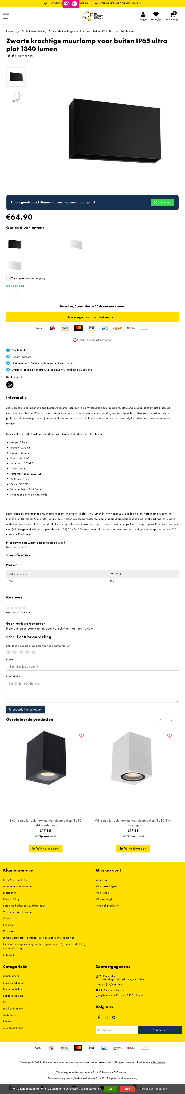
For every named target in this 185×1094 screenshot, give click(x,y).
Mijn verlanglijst (105, 899)
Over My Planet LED (15, 880)
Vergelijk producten (107, 905)
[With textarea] (92, 691)
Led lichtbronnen (13, 1008)
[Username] (92, 667)
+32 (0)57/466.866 (109, 984)
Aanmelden (160, 1030)
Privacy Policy (11, 899)
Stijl (5, 1002)
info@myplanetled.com (110, 990)
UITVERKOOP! (11, 976)
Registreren (102, 880)
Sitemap (8, 925)
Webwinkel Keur (81, 1072)
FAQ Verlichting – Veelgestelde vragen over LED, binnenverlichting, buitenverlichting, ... (45, 946)
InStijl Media (158, 1062)
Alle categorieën (13, 1028)
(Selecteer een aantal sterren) (38, 646)
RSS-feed (8, 955)
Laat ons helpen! (16, 547)
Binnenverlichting (13, 989)
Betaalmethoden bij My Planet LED (24, 905)
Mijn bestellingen (106, 886)
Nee (127, 1088)
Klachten (8, 931)
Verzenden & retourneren (18, 912)
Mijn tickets (102, 893)
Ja (110, 1088)
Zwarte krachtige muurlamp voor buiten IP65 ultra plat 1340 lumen (93, 31)
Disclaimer (9, 893)
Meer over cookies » (155, 1088)
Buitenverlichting (36, 31)
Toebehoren (10, 1015)
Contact (7, 918)
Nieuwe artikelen (13, 983)
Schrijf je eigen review (19, 55)
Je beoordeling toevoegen (25, 709)
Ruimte (7, 1021)
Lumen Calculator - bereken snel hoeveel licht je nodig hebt (39, 937)
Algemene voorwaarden (18, 886)
